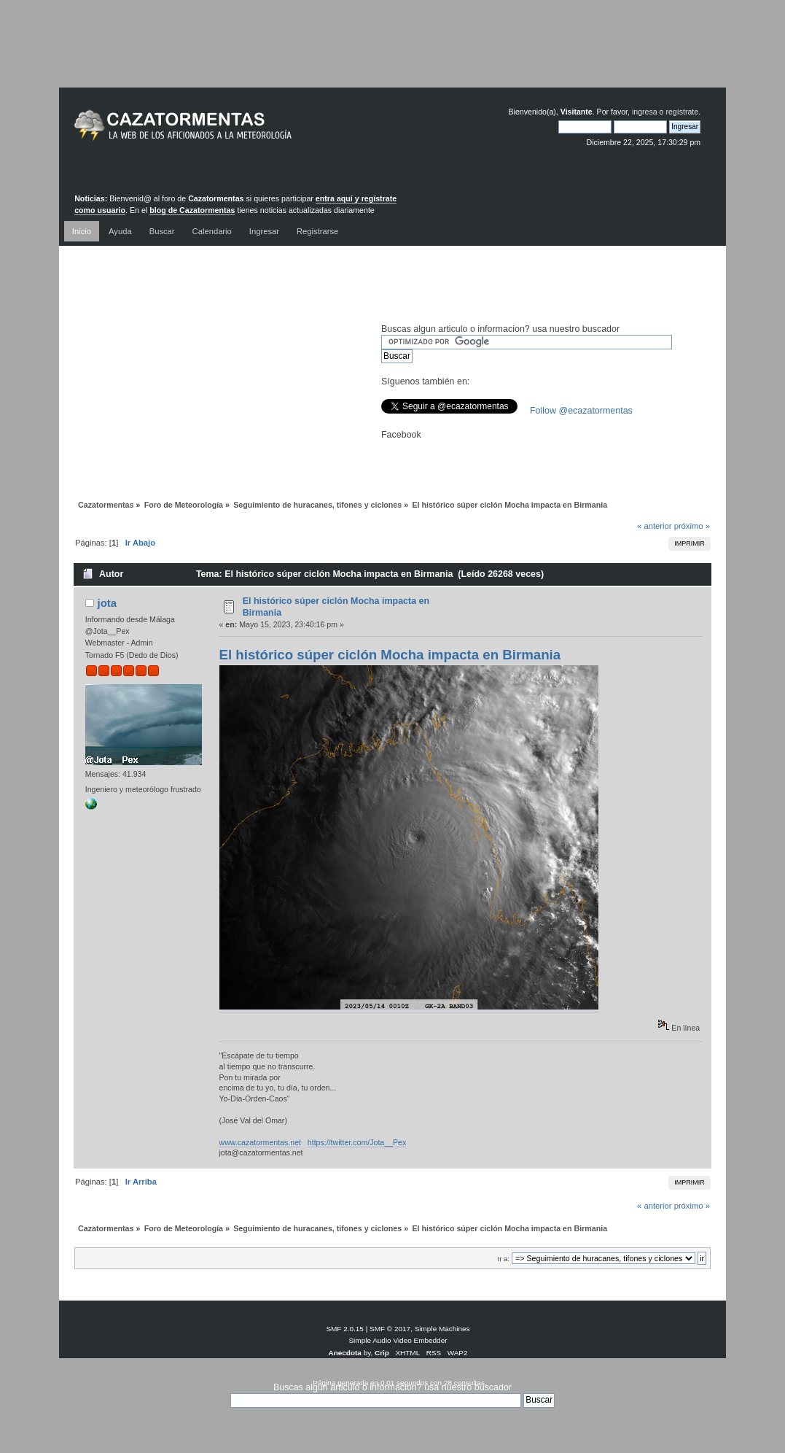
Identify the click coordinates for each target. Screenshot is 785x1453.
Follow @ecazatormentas (581, 411)
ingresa (644, 111)
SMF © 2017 (390, 1329)
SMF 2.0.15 (345, 1329)
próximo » (692, 526)
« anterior (654, 526)
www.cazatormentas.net (260, 1142)
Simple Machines (442, 1329)
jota (107, 603)
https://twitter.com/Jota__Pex (357, 1142)
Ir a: (503, 1259)
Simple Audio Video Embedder (397, 1340)
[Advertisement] (393, 55)
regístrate (681, 111)
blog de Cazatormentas (192, 210)
